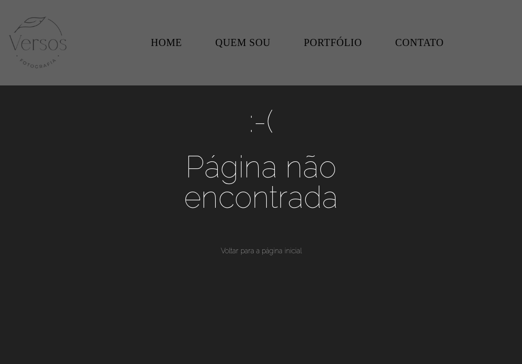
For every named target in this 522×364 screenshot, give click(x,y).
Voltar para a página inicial (261, 250)
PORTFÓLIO (333, 42)
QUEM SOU (243, 42)
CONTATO (419, 42)
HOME (166, 42)
